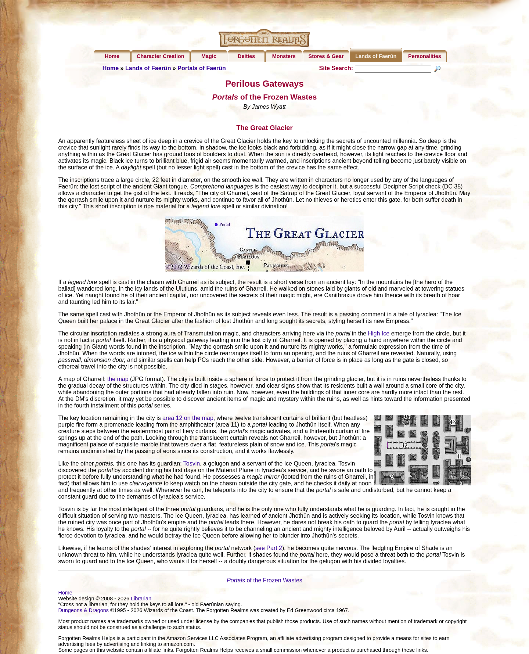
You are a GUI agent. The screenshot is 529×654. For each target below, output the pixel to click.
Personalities (424, 56)
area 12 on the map (187, 419)
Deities (246, 56)
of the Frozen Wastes (264, 581)
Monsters (284, 56)
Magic (208, 56)
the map (118, 380)
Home (112, 56)
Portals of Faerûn (201, 68)
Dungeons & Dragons (83, 611)
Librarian (141, 599)
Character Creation (160, 56)
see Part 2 (268, 549)
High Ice (378, 334)
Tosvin (191, 464)
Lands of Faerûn (375, 56)
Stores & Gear (326, 56)
